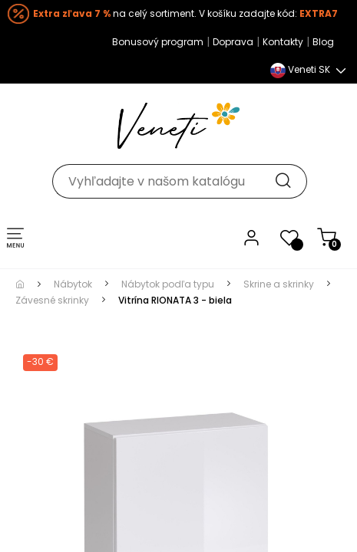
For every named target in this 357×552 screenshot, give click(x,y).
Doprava (229, 41)
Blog (319, 41)
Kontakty (279, 41)
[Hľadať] (179, 173)
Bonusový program (154, 41)
